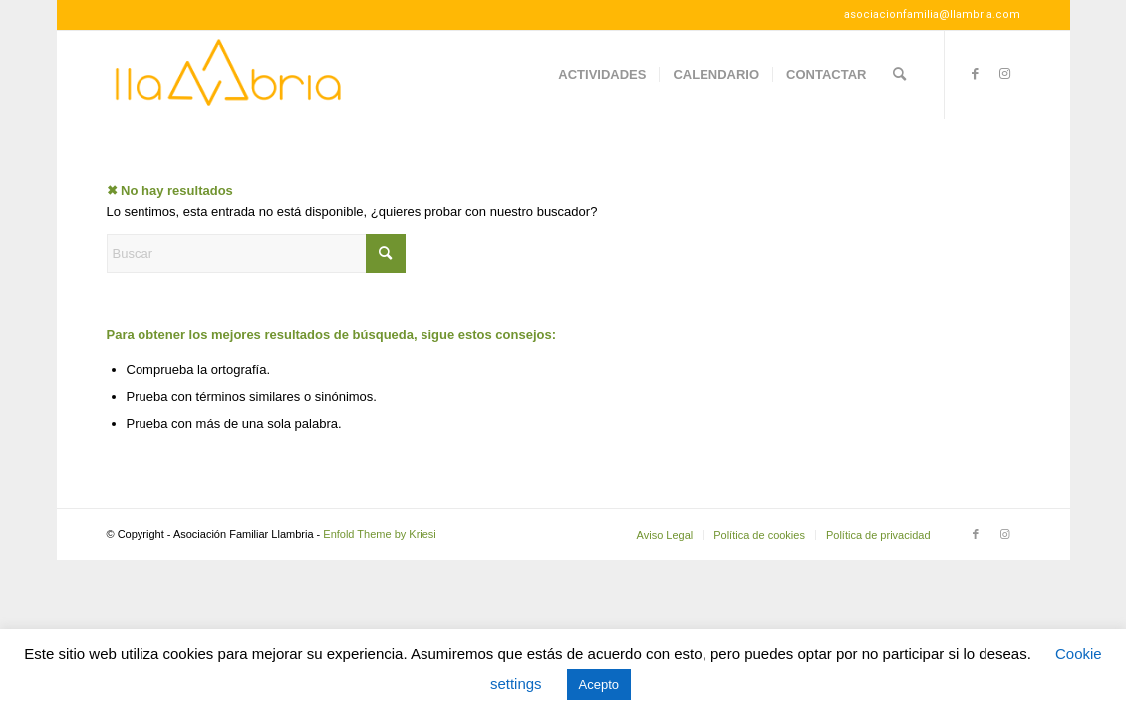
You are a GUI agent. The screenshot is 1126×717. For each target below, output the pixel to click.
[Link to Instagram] (1005, 74)
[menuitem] (602, 75)
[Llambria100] (230, 75)
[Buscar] (899, 75)
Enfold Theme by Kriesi (379, 534)
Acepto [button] (599, 684)
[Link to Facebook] (975, 74)
